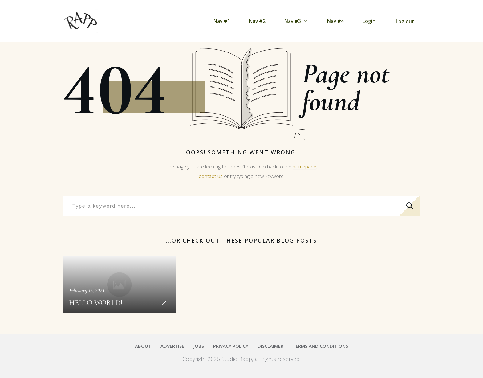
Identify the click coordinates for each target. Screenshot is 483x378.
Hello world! (119, 284)
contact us (211, 176)
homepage (304, 167)
